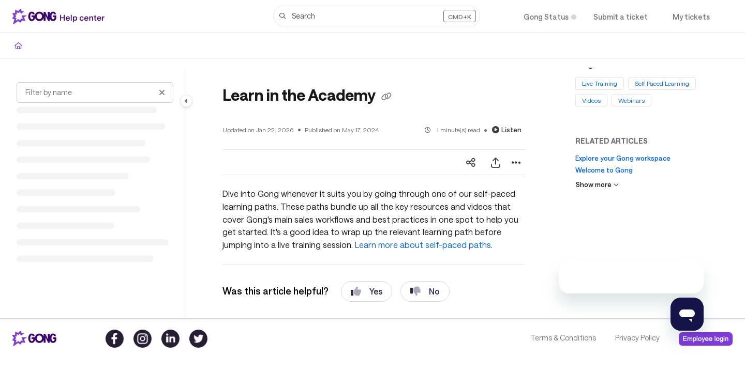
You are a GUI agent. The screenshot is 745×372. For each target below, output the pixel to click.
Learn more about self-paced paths (423, 245)
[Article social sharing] (471, 162)
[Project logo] (60, 16)
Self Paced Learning (662, 83)
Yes (366, 291)
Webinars (631, 99)
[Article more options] (516, 162)
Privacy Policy (637, 337)
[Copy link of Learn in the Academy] (386, 96)
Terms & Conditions (563, 337)
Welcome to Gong (604, 170)
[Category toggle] (186, 101)
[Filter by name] (95, 92)
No (425, 291)
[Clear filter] (162, 92)
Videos (591, 99)
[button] (376, 16)
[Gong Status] (546, 16)
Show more (597, 184)
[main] (373, 194)
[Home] (18, 45)
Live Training (599, 83)
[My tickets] (691, 16)
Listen (507, 130)
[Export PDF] (495, 162)
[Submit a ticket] (620, 16)
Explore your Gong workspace (623, 158)
